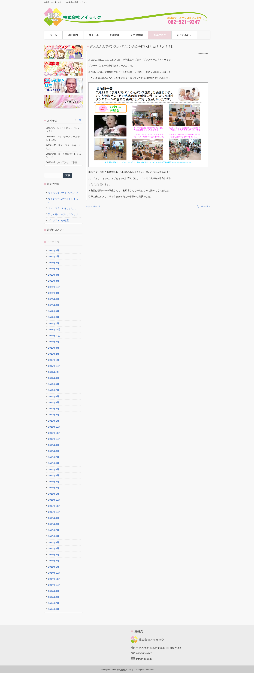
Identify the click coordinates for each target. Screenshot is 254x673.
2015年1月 (53, 566)
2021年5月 (53, 299)
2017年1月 (53, 420)
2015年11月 (54, 506)
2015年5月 (53, 542)
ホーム (53, 35)
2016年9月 (53, 445)
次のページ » (203, 206)
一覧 (79, 120)
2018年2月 (53, 353)
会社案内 (73, 35)
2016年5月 (53, 469)
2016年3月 (53, 481)
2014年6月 (53, 609)
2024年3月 (53, 268)
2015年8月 (53, 524)
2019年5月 (53, 317)
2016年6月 (53, 463)
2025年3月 (53, 250)
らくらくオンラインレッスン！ (64, 192)
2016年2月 (53, 487)
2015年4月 (53, 548)
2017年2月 (53, 414)
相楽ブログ (160, 35)
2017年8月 (53, 384)
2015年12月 (54, 499)
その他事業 (136, 35)
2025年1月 (53, 256)
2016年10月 (54, 439)
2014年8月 (53, 597)
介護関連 (114, 35)
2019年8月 (53, 311)
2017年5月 (53, 402)
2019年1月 (53, 323)
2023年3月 (53, 280)
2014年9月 (53, 591)
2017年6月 (53, 396)
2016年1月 (53, 493)
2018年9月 (53, 341)
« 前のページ (93, 206)
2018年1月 (53, 360)
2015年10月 (54, 512)
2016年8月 (53, 451)
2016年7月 (53, 457)
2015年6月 (53, 536)
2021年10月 (54, 287)
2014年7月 (53, 603)
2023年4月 (53, 274)
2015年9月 (53, 518)
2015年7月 (53, 530)
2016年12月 (54, 426)
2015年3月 (53, 554)
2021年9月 (53, 293)
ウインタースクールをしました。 (63, 200)
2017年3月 (53, 408)
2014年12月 (54, 572)
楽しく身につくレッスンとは (63, 214)
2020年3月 (53, 305)
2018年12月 (54, 329)
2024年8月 (53, 262)
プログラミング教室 (58, 220)
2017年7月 (53, 390)
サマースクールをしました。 (63, 208)
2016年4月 (53, 475)
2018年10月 (54, 335)
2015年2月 (53, 560)
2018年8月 (53, 347)
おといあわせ (184, 35)
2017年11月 (54, 372)
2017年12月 (54, 366)
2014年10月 (54, 585)
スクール (94, 35)
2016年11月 (54, 433)
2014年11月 (54, 579)
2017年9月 (53, 378)
